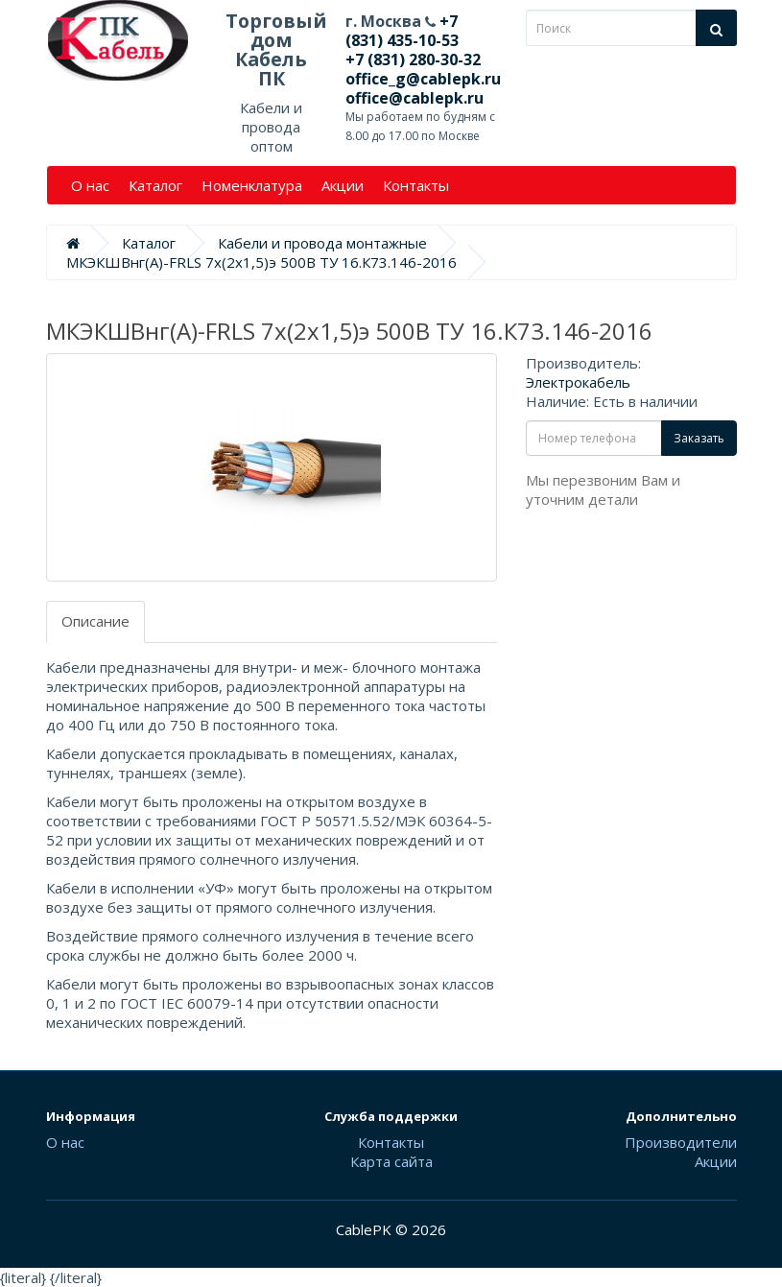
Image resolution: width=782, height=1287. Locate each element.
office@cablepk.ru (414, 97)
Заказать (699, 438)
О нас (90, 185)
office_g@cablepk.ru (423, 78)
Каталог (155, 185)
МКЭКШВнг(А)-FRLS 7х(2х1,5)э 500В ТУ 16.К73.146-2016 (261, 262)
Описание (95, 621)
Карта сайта (391, 1161)
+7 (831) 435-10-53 (402, 31)
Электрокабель (578, 382)
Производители (681, 1142)
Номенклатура (251, 185)
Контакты (416, 185)
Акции (342, 185)
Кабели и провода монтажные (322, 242)
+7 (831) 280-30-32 (413, 59)
